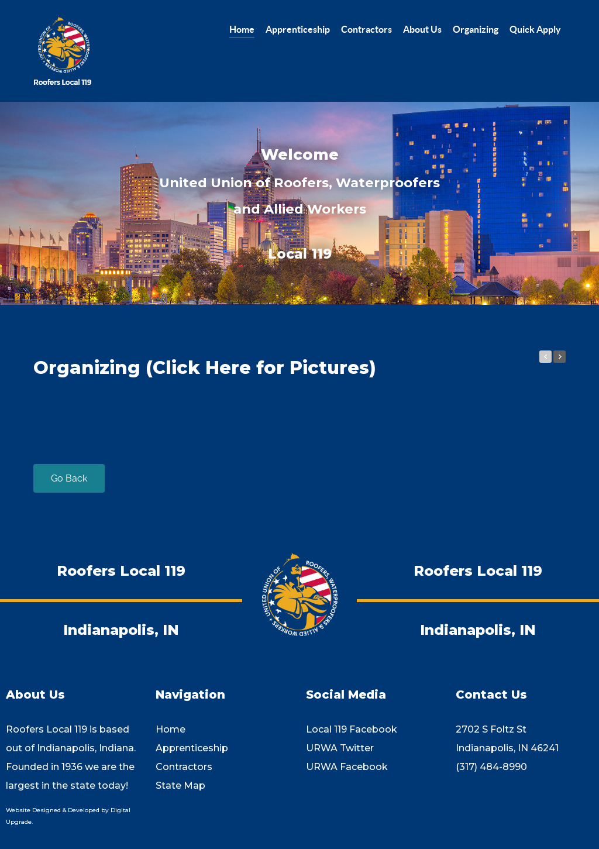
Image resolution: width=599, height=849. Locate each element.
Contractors (184, 766)
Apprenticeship (192, 748)
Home (170, 729)
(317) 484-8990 (491, 766)
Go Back (69, 478)
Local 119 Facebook (351, 729)
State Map (180, 785)
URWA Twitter (340, 748)
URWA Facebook (347, 766)
